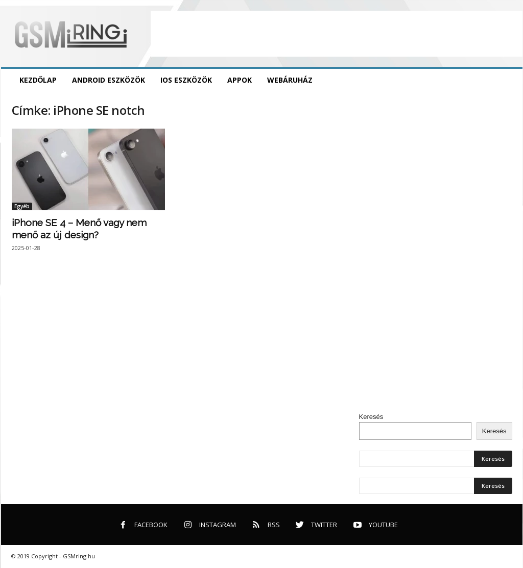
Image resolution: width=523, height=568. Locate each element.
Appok (239, 80)
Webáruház (290, 80)
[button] (507, 80)
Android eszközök (108, 80)
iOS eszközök (186, 80)
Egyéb (22, 206)
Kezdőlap (38, 80)
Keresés (371, 417)
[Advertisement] (336, 34)
